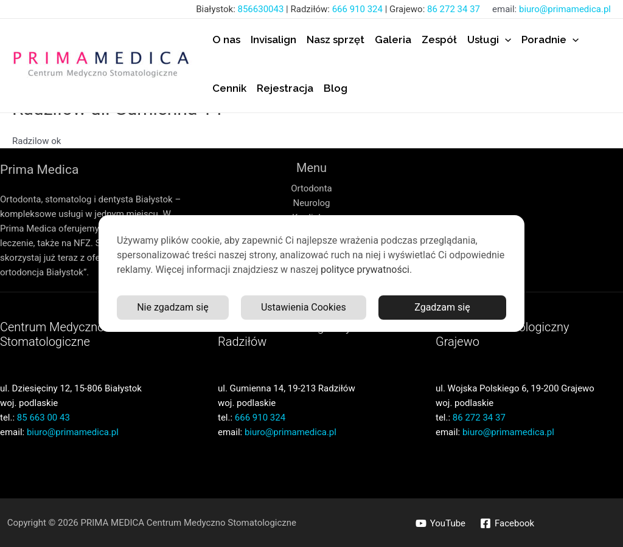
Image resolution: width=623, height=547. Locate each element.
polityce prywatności (365, 269)
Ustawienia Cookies (303, 307)
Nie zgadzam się (173, 307)
